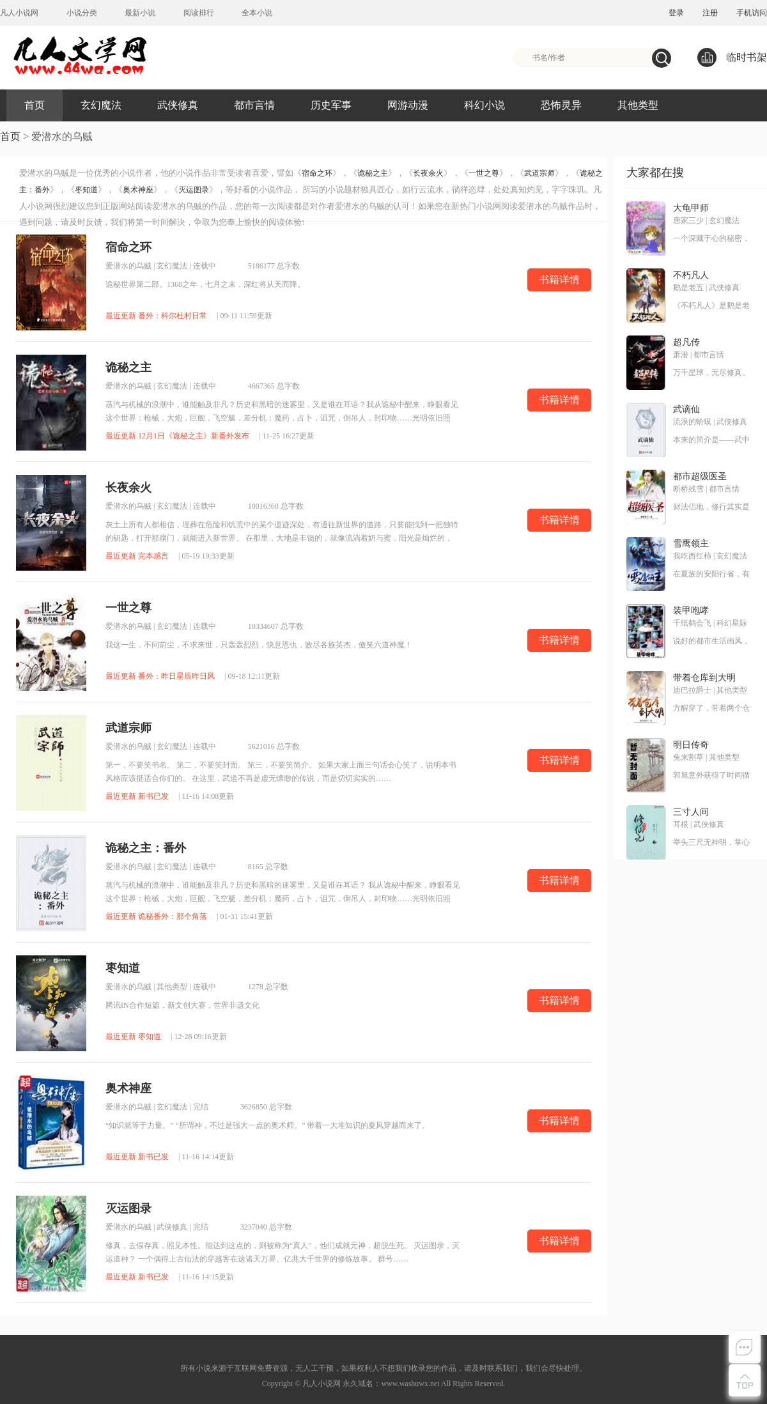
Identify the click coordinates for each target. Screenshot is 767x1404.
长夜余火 (428, 173)
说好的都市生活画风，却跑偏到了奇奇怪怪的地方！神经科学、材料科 (711, 641)
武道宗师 (539, 173)
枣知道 (86, 189)
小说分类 (81, 12)
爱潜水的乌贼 (128, 265)
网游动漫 (407, 105)
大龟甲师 (691, 208)
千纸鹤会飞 (692, 623)
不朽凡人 (691, 275)
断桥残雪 (688, 488)
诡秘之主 (372, 173)
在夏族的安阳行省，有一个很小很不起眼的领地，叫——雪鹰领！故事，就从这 (711, 574)
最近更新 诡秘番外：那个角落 (156, 916)
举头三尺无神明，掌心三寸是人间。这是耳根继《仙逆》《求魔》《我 (711, 843)
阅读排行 (198, 12)
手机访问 (751, 12)
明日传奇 (691, 745)
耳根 (680, 824)
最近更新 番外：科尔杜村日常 (156, 315)
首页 (34, 105)
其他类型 (637, 105)
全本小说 (257, 12)
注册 (710, 12)
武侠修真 (177, 105)
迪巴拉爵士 (692, 690)
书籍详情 (559, 279)
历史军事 (331, 105)
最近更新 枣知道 (133, 1036)
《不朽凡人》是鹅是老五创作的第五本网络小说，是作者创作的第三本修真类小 (711, 306)
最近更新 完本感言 (137, 556)
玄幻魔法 (101, 105)
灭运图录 (193, 189)
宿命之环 (317, 173)
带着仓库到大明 (704, 678)
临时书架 (732, 57)
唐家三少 (688, 220)
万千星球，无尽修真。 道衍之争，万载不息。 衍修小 (711, 373)
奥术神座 (138, 189)
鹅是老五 (688, 287)
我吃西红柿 (692, 556)
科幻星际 (732, 623)
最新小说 (140, 12)
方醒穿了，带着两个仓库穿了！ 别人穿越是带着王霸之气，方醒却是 (711, 709)
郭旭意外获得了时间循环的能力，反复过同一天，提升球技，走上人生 (711, 776)
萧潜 (680, 354)
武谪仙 (686, 409)
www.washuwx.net (410, 1383)
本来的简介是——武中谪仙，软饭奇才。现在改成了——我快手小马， (711, 440)
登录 (676, 12)
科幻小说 (484, 105)
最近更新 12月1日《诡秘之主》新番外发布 (177, 435)
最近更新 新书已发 (137, 796)
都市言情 (254, 105)
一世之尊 (484, 173)
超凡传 (686, 342)
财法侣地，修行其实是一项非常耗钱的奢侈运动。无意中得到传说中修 (711, 507)
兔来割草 (688, 757)
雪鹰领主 (691, 543)
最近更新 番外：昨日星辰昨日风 (160, 676)
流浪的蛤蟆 (692, 421)
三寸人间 (691, 812)
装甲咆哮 (691, 610)
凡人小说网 (19, 12)
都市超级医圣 (700, 476)
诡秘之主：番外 (145, 848)
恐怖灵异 (561, 105)
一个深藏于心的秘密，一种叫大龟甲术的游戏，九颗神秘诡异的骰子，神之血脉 (711, 239)
